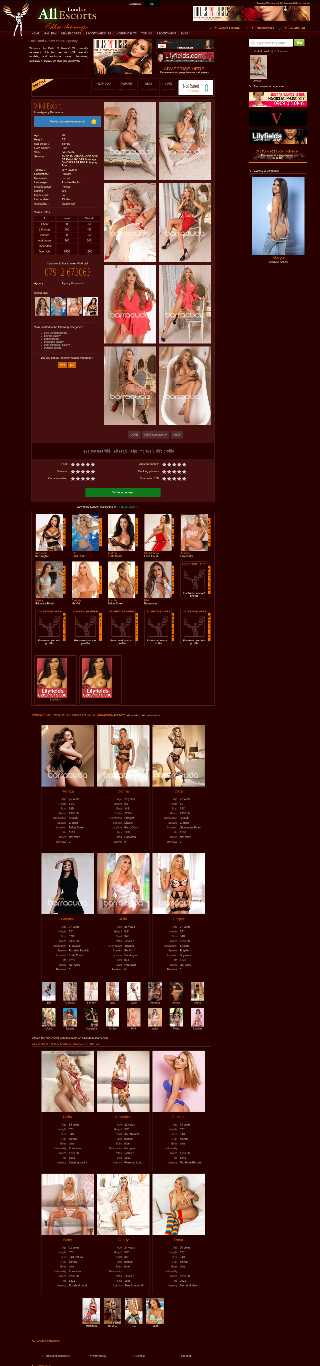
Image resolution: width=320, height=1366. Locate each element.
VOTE (163, 86)
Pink (133, 1026)
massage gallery (54, 338)
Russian (67, 176)
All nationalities (151, 714)
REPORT (121, 86)
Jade (133, 1000)
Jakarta (70, 1026)
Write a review (123, 491)
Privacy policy (98, 1355)
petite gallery (51, 335)
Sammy (91, 1000)
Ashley (112, 1026)
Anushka (70, 1000)
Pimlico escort (52, 343)
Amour (176, 1000)
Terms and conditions (57, 1355)
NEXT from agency (155, 434)
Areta (197, 1000)
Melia (176, 1026)
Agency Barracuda (73, 279)
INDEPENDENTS (126, 33)
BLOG (184, 33)
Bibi (49, 1000)
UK (152, 3)
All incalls (133, 714)
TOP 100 (146, 33)
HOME (36, 33)
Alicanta (155, 1000)
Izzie (112, 1000)
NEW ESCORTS (71, 33)
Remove (257, 80)
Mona (49, 1026)
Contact (140, 1355)
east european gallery (57, 341)
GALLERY (50, 33)
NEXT (143, 86)
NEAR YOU (98, 86)
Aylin (155, 1026)
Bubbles (197, 1026)
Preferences (281, 51)
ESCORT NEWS (166, 33)
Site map (186, 1355)
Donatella (91, 1026)
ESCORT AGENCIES (98, 33)
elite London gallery (55, 329)
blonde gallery (52, 332)
